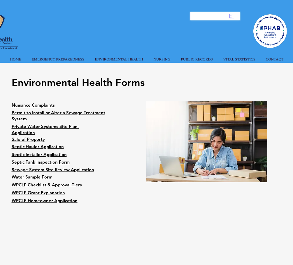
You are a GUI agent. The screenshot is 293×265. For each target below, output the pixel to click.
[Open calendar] (231, 16)
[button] (58, 57)
